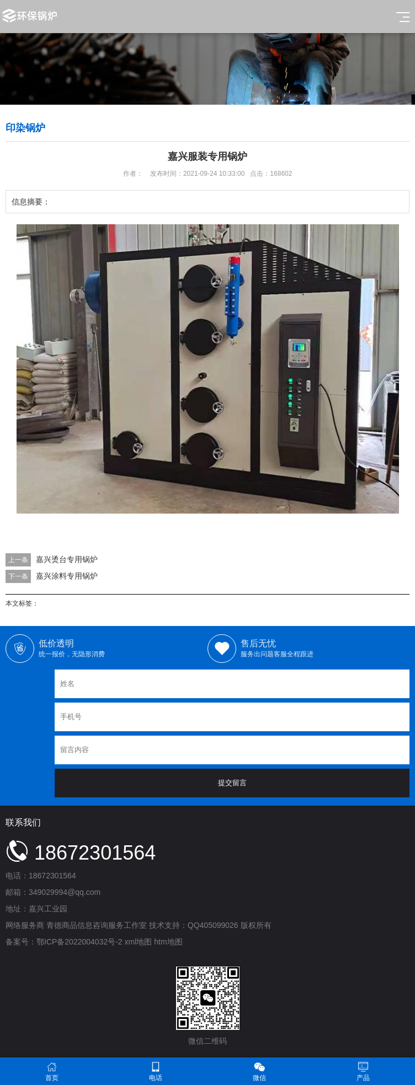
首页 (52, 1071)
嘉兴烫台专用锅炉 (67, 559)
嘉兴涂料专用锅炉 (67, 575)
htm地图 (168, 941)
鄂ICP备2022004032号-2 (79, 941)
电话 (156, 1071)
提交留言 (232, 783)
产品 (363, 1071)
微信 (259, 1071)
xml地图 (138, 941)
